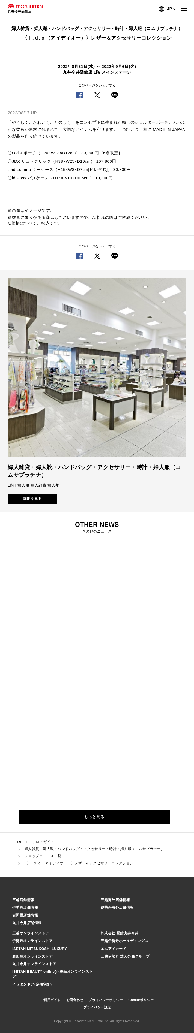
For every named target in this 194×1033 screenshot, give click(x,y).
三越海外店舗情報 (115, 900)
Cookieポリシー (141, 1000)
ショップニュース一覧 (43, 856)
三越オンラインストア (30, 933)
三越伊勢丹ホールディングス (125, 941)
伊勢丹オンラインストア (32, 941)
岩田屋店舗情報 (25, 915)
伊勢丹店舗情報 (25, 907)
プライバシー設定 (97, 1007)
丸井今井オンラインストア (34, 964)
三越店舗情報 (23, 900)
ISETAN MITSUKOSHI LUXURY (39, 949)
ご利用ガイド (50, 1000)
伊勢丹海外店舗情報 (117, 907)
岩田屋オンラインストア (32, 956)
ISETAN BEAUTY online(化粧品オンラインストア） (52, 973)
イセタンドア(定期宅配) (32, 984)
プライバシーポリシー (106, 1000)
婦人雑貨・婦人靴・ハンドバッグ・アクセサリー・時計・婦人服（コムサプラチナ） (95, 849)
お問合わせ (74, 1000)
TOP (19, 842)
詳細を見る (32, 499)
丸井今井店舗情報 (27, 923)
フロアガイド (43, 842)
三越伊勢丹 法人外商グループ (125, 956)
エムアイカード (114, 949)
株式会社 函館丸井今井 (120, 933)
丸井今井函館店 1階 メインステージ (97, 72)
